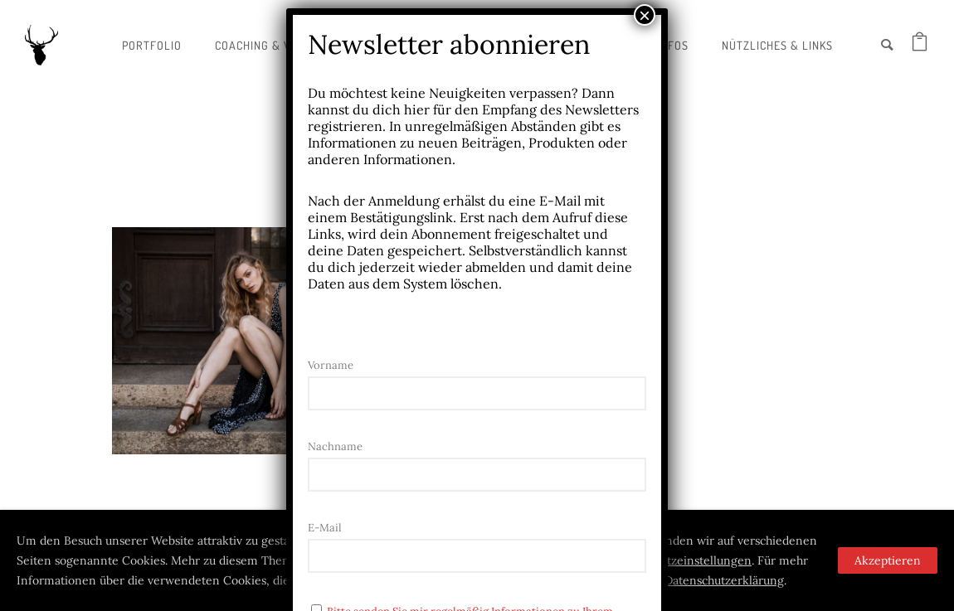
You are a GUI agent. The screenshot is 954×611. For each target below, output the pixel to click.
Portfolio (152, 45)
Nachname (335, 446)
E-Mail (325, 528)
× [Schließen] (644, 15)
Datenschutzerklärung (724, 580)
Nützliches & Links (777, 45)
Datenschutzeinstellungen (681, 560)
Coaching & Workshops (282, 45)
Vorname (330, 365)
